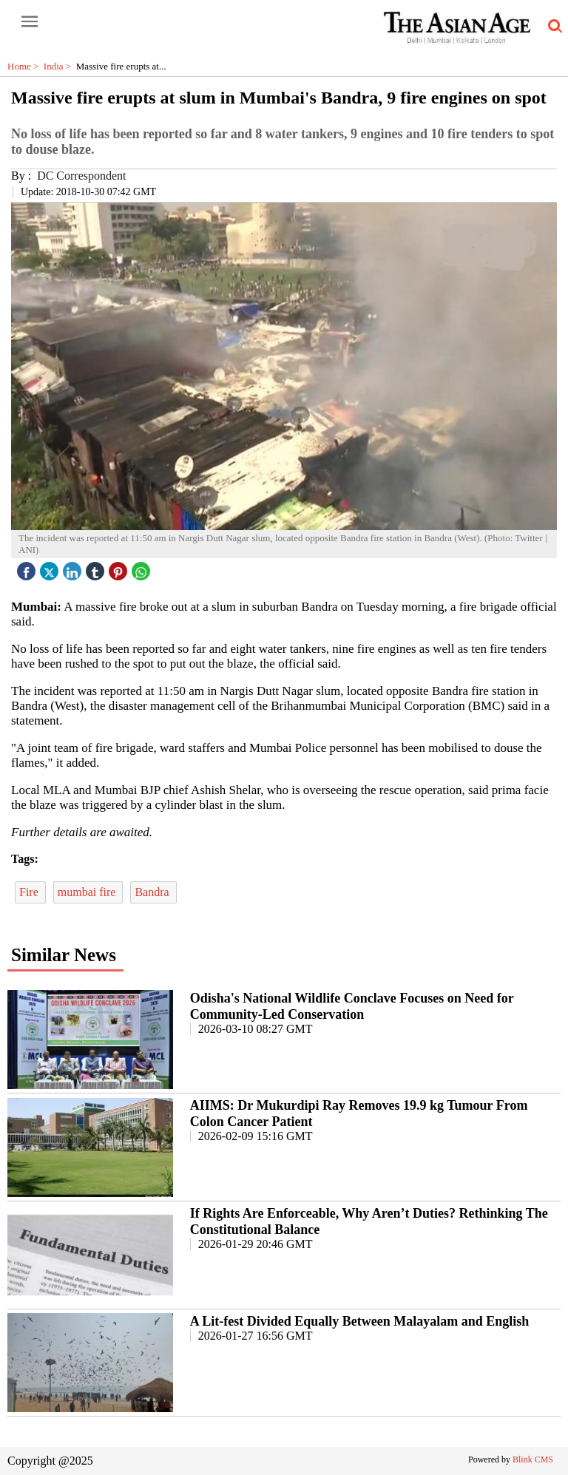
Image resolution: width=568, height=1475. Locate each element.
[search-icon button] (552, 27)
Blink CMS (533, 1459)
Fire (30, 892)
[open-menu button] (29, 22)
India (60, 66)
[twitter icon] (51, 567)
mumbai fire (88, 892)
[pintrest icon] (119, 567)
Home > (25, 66)
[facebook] (28, 567)
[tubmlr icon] (96, 567)
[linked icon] (74, 567)
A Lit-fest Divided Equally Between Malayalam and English (360, 1321)
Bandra (153, 892)
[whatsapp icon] (142, 567)
